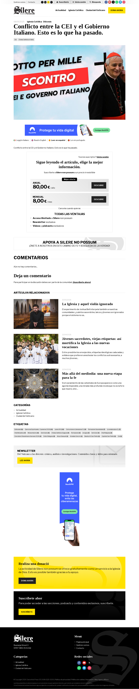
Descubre (99, 185)
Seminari (95, 433)
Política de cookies (78, 680)
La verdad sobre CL (113, 429)
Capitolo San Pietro (109, 436)
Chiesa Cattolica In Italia (26, 39)
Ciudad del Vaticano (25, 416)
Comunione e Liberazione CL (76, 429)
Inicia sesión (103, 157)
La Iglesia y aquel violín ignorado (87, 304)
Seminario (45, 433)
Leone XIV (59, 429)
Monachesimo (33, 433)
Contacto (31, 2)
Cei (15, 39)
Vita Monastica (20, 433)
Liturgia (86, 433)
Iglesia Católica (34, 22)
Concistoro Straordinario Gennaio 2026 (27, 436)
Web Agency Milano (102, 680)
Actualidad (21, 410)
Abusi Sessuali (62, 436)
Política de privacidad (62, 680)
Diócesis (47, 22)
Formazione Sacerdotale (96, 429)
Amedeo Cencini (76, 436)
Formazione (75, 433)
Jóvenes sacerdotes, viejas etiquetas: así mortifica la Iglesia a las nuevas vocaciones (91, 343)
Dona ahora (117, 10)
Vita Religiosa (106, 433)
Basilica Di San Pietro (92, 436)
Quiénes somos (19, 2)
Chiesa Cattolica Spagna (60, 433)
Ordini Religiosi (49, 436)
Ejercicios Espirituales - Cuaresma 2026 (39, 429)
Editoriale (18, 429)
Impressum (89, 680)
